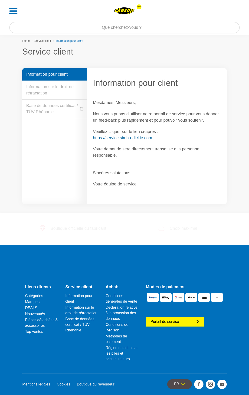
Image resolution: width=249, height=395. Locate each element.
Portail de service (175, 322)
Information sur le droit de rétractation (50, 89)
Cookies (63, 384)
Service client (42, 40)
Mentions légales (36, 384)
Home (26, 40)
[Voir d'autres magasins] (139, 6)
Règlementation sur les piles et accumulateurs (122, 353)
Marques (32, 302)
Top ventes (34, 331)
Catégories (34, 296)
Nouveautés (35, 314)
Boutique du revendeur (96, 384)
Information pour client (47, 74)
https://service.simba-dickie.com (122, 138)
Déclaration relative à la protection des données (122, 313)
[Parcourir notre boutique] (124, 27)
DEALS (31, 308)
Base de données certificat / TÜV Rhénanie (54, 108)
